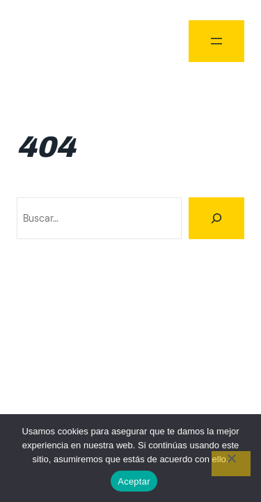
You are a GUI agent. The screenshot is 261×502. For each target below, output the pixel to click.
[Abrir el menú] (216, 41)
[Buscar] (216, 218)
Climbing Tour (52, 40)
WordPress (220, 356)
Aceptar (134, 481)
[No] (231, 463)
